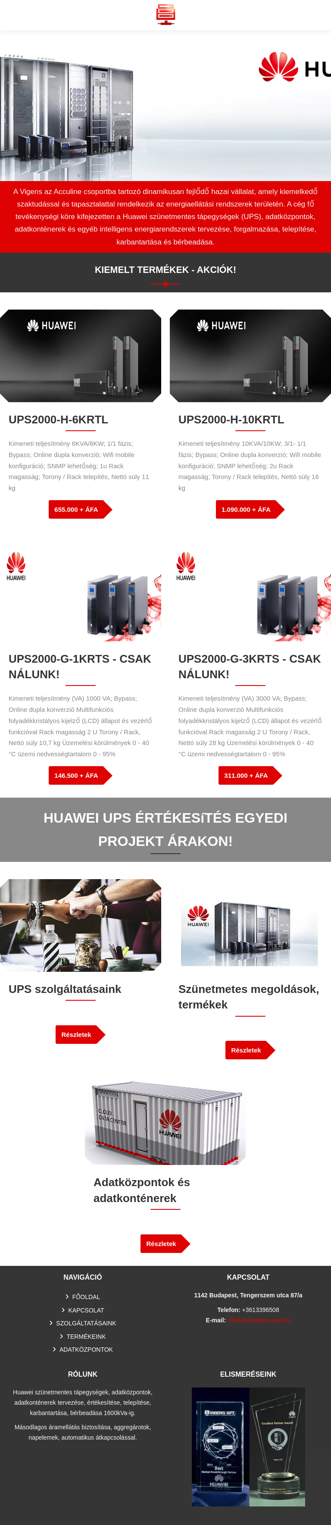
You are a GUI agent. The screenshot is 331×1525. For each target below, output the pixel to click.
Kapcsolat (86, 1310)
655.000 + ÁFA (76, 509)
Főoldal (86, 1297)
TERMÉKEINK (86, 1336)
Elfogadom (258, 1504)
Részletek (76, 1034)
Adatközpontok (86, 1349)
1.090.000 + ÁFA (246, 509)
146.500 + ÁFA (76, 775)
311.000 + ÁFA (246, 775)
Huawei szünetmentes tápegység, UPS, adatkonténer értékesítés (166, 14)
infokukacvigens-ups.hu (259, 1320)
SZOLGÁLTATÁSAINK (86, 1323)
